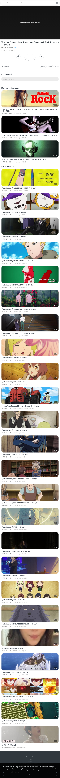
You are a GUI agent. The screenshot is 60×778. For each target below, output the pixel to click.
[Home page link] (3, 3)
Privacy (30, 759)
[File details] (30, 102)
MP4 (4, 50)
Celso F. (3, 47)
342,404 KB (10, 50)
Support (30, 761)
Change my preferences (41, 770)
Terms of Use (30, 757)
